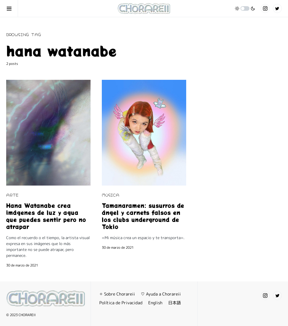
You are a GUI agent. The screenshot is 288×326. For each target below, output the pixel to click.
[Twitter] (277, 8)
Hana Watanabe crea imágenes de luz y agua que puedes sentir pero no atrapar (46, 216)
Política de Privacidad (121, 303)
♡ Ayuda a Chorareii (161, 294)
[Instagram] (265, 8)
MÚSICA (111, 194)
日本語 (174, 303)
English (155, 303)
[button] (12, 8)
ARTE (12, 194)
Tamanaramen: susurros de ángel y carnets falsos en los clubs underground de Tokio (143, 216)
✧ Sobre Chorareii (117, 294)
